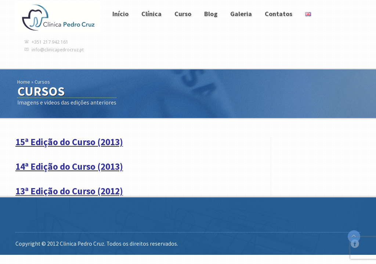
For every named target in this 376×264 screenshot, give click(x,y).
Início (120, 14)
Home (23, 81)
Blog (210, 14)
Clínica (151, 14)
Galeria (241, 14)
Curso (182, 14)
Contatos (278, 14)
